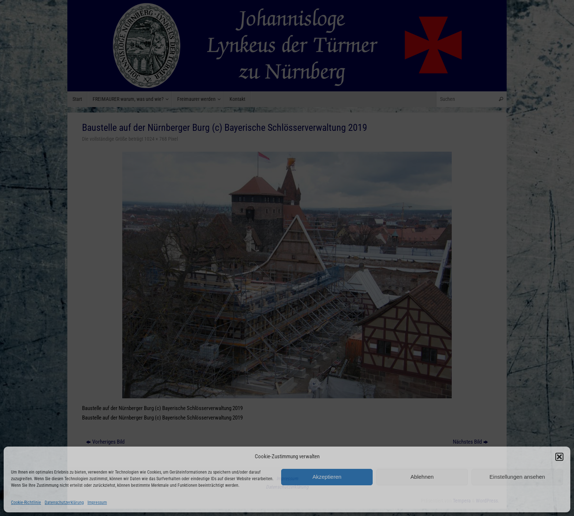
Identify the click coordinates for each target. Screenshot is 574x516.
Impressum (97, 502)
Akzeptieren (326, 477)
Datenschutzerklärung (64, 502)
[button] (559, 456)
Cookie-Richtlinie (26, 502)
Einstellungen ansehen (517, 477)
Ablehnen (421, 477)
